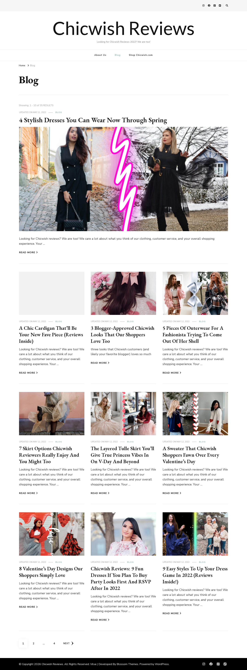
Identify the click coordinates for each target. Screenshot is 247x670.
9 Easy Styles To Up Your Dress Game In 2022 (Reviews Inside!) (194, 575)
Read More (28, 252)
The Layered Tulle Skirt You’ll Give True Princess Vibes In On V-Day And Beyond (123, 454)
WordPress (162, 664)
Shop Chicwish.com (141, 55)
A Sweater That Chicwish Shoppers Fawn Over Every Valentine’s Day (191, 454)
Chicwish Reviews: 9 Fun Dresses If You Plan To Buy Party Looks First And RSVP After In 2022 (121, 578)
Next (68, 643)
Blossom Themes (127, 664)
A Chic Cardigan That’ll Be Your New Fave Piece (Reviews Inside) (51, 334)
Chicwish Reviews (123, 28)
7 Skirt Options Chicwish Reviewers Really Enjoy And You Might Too (49, 454)
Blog (117, 55)
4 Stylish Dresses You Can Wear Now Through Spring (94, 119)
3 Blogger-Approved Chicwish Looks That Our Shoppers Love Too (123, 334)
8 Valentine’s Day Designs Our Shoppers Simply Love (51, 571)
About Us (100, 55)
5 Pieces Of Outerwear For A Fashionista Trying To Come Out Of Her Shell (193, 334)
